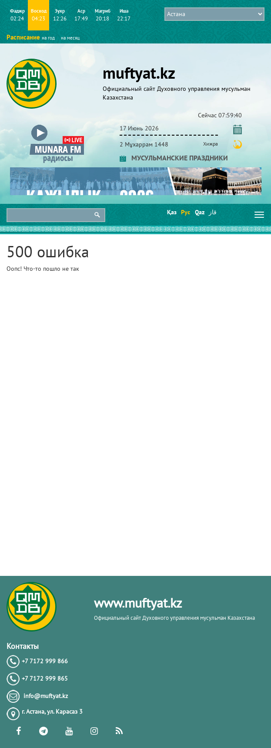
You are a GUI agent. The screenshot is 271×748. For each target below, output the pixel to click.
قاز (213, 212)
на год (48, 38)
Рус (185, 212)
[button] (57, 127)
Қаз (171, 212)
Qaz (199, 212)
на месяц (70, 38)
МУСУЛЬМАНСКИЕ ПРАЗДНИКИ (174, 157)
